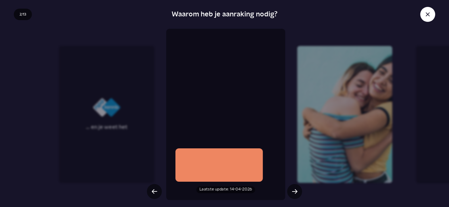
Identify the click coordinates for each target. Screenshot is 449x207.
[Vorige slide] (154, 191)
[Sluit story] (427, 14)
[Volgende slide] (294, 191)
